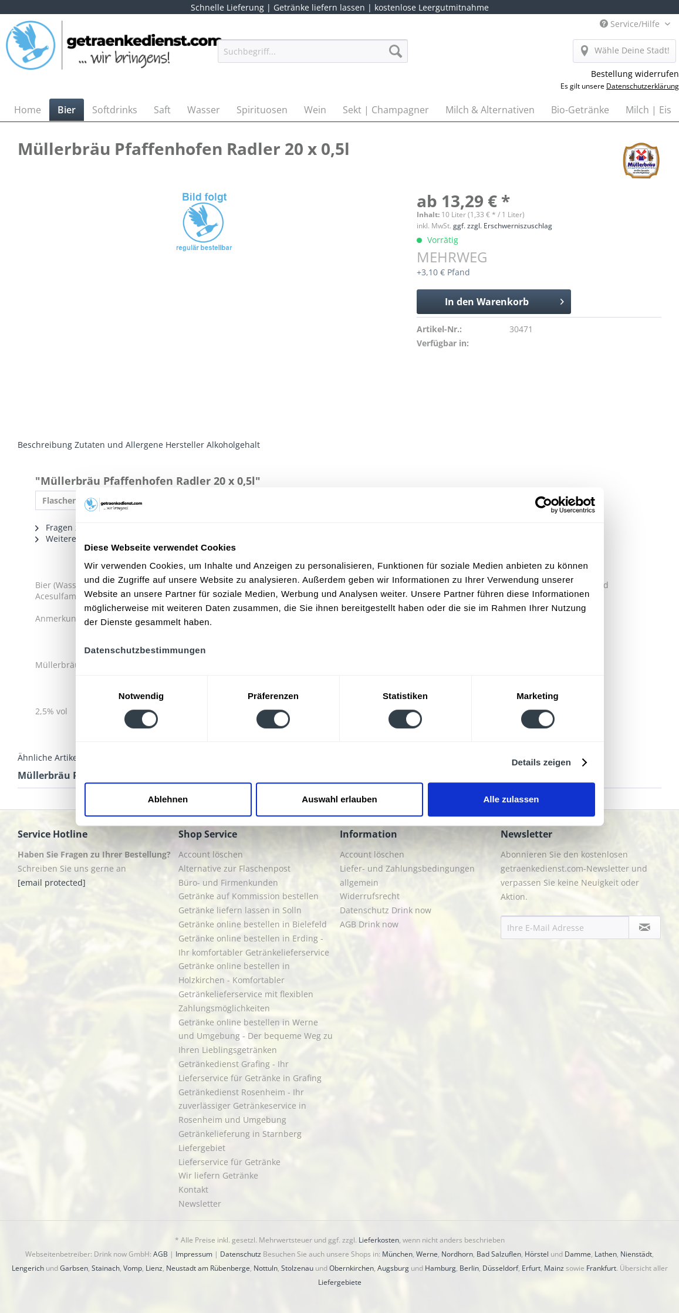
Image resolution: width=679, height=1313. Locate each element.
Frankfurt (601, 1268)
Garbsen (74, 1268)
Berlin (469, 1268)
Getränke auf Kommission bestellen (248, 896)
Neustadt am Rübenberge (208, 1268)
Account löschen (210, 854)
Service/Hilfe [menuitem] (631, 23)
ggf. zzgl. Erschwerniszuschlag (502, 226)
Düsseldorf (500, 1268)
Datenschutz (240, 1254)
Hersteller (184, 444)
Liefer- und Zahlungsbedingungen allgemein (407, 875)
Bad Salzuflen (499, 1254)
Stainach (106, 1268)
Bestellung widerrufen (635, 73)
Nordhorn (457, 1254)
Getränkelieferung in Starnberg (240, 1133)
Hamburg (440, 1268)
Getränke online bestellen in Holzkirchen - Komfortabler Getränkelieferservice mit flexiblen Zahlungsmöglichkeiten (245, 986)
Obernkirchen (351, 1268)
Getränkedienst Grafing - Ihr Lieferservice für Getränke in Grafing (250, 1071)
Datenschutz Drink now (385, 910)
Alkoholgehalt (233, 444)
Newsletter (199, 1203)
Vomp (132, 1268)
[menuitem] (313, 56)
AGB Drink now (369, 924)
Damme (578, 1254)
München (397, 1254)
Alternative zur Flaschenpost (234, 868)
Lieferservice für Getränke (229, 1161)
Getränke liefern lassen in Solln (240, 910)
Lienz (154, 1268)
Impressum (193, 1254)
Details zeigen (541, 762)
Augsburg (393, 1268)
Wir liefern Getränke (218, 1175)
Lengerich (28, 1268)
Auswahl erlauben (339, 799)
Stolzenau (297, 1268)
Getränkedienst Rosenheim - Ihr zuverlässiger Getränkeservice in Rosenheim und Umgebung (242, 1106)
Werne (427, 1254)
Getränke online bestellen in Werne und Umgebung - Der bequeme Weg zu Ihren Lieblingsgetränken (255, 1036)
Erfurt (531, 1268)
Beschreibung (45, 444)
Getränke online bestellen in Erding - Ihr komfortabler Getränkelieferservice (253, 945)
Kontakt (193, 1189)
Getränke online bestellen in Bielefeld (252, 924)
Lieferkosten (379, 1240)
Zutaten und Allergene (119, 444)
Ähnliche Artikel (49, 757)
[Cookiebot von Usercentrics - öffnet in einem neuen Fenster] (543, 505)
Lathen (605, 1254)
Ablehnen (168, 799)
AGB (160, 1254)
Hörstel (537, 1254)
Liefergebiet (201, 1147)
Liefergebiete (340, 1282)
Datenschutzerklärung (642, 86)
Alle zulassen (511, 799)
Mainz (554, 1268)
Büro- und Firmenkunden (228, 882)
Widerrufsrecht (370, 896)
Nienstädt (636, 1254)
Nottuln (266, 1268)
